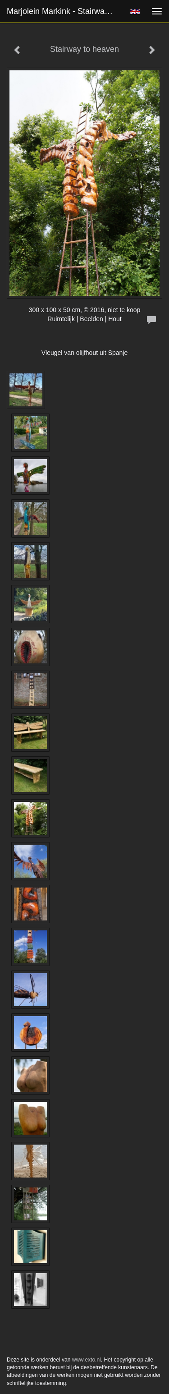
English (135, 11)
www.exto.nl (86, 1360)
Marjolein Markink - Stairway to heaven (65, 11)
